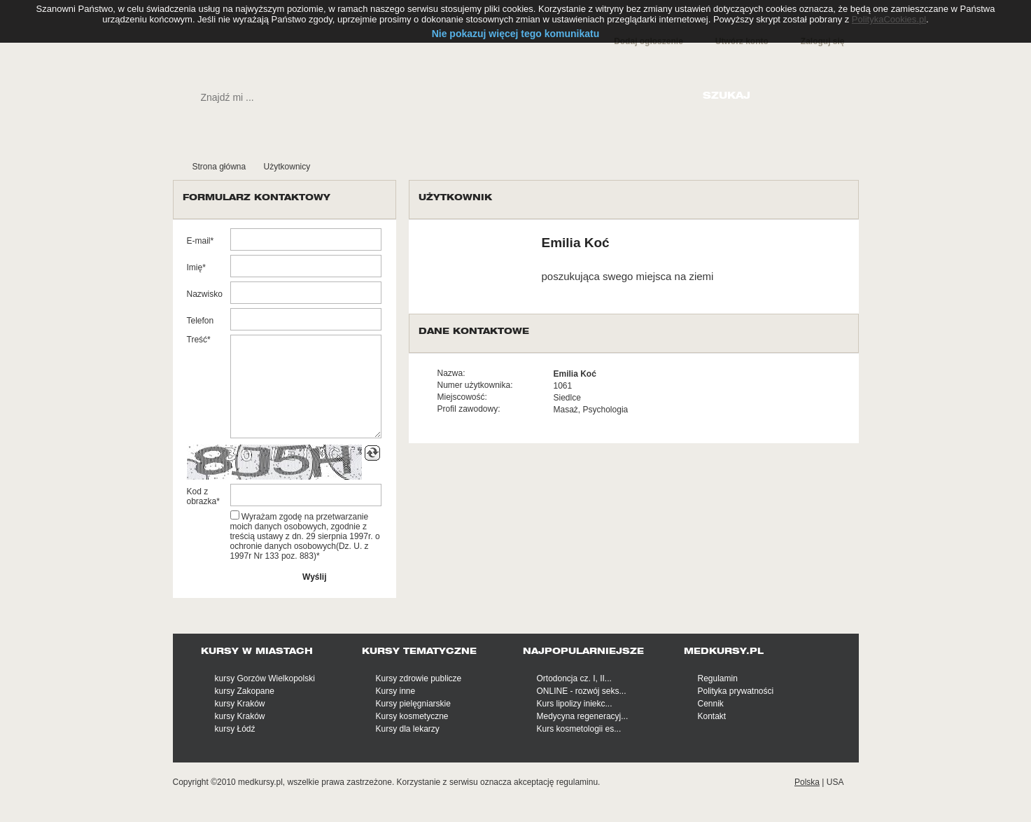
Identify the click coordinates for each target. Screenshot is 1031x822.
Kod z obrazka (202, 496)
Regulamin (718, 678)
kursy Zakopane (244, 691)
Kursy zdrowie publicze (419, 678)
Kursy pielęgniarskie (413, 704)
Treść (197, 339)
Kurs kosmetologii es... (579, 729)
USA (835, 782)
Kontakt (712, 716)
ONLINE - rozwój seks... (581, 691)
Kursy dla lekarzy (408, 729)
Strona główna (219, 167)
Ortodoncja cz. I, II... (574, 678)
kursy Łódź (235, 729)
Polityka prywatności (736, 691)
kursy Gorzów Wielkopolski (265, 678)
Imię (195, 267)
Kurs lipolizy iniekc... (574, 704)
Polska (807, 782)
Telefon (200, 321)
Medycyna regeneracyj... (583, 716)
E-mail (199, 241)
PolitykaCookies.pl (889, 19)
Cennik (711, 704)
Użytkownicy (287, 167)
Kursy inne (396, 691)
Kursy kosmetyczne (412, 716)
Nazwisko (205, 294)
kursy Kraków (240, 704)
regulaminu (577, 782)
